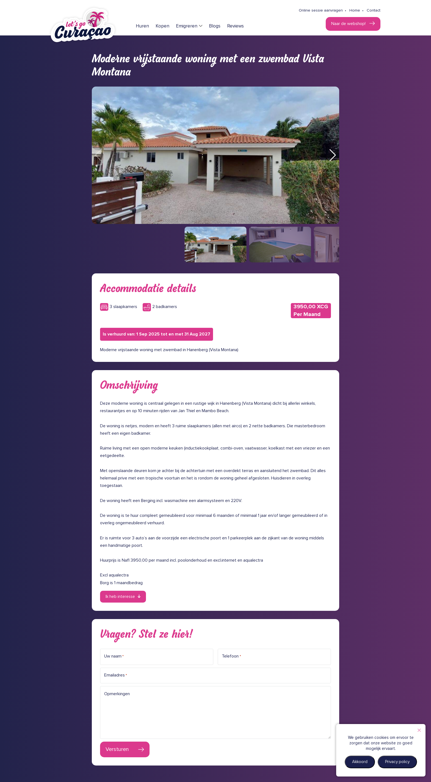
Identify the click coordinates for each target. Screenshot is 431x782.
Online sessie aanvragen (321, 10)
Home (354, 10)
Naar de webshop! (349, 23)
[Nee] (419, 730)
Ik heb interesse (120, 597)
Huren (142, 26)
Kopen (162, 26)
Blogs (214, 26)
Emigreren (186, 26)
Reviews (235, 26)
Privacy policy (397, 762)
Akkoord (360, 762)
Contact (373, 10)
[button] (332, 155)
